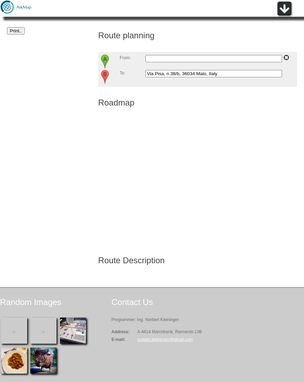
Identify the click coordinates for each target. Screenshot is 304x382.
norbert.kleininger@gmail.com (165, 339)
